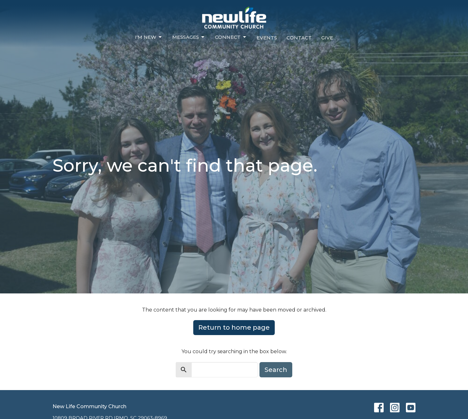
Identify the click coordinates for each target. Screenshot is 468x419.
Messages (188, 37)
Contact (299, 38)
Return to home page (234, 327)
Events (267, 38)
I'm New (149, 37)
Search (276, 370)
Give (327, 38)
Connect (231, 37)
